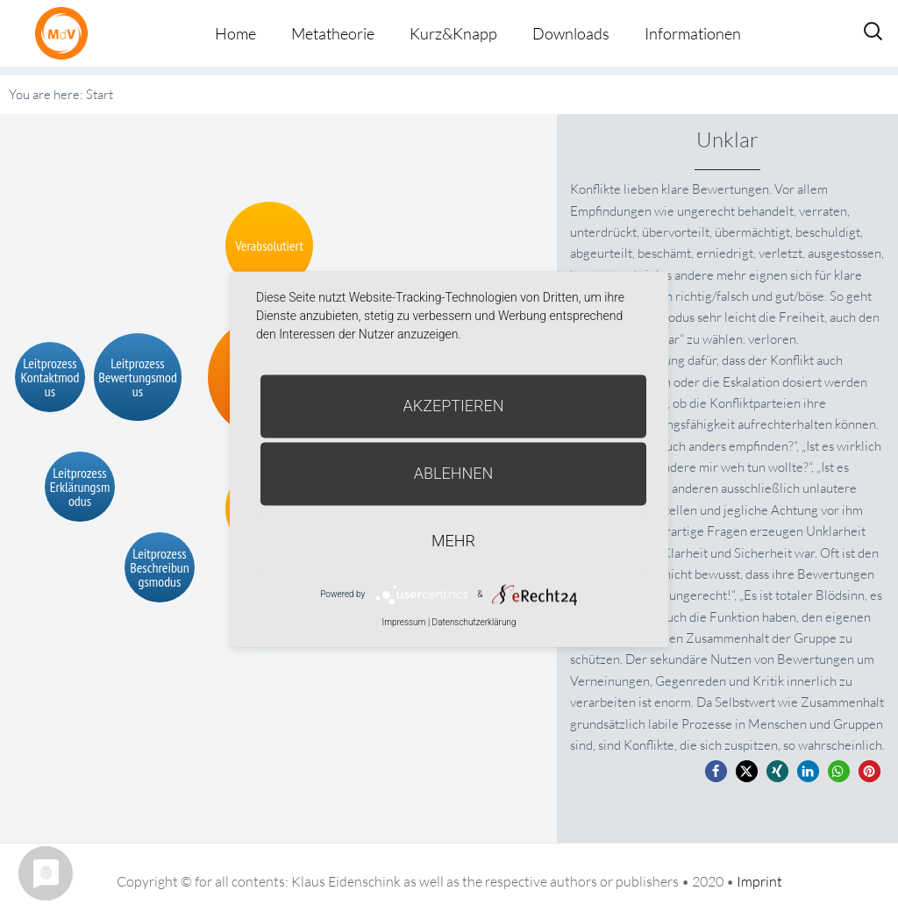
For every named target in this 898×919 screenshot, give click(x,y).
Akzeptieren (453, 405)
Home (235, 33)
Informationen (693, 33)
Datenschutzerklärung (474, 622)
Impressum (403, 622)
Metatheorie (332, 33)
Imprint (759, 881)
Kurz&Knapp (453, 33)
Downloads (570, 33)
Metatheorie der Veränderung (66, 33)
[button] (716, 771)
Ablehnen (454, 473)
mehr (453, 540)
